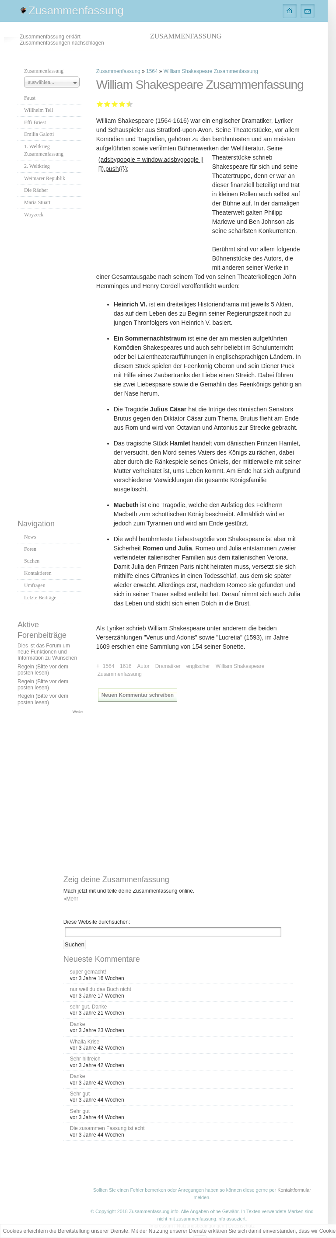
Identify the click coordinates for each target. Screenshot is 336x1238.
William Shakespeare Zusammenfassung (211, 71)
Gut (122, 104)
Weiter (78, 711)
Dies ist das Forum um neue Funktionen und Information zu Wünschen (47, 652)
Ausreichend (107, 104)
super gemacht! (88, 972)
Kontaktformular (294, 1190)
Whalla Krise (84, 1042)
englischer (198, 666)
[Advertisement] (53, 367)
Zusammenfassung (76, 10)
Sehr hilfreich (85, 1059)
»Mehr (70, 899)
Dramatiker (168, 666)
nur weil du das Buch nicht (100, 989)
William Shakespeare (240, 666)
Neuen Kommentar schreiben (138, 695)
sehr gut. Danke (88, 1007)
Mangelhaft (100, 104)
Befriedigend (115, 104)
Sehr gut (128, 104)
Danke (77, 1024)
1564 (152, 71)
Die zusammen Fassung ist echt (107, 1128)
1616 (125, 666)
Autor (143, 666)
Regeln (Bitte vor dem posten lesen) (43, 670)
